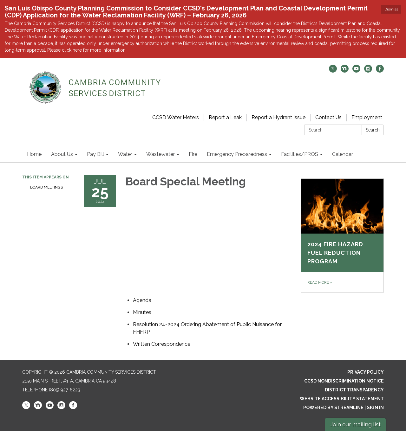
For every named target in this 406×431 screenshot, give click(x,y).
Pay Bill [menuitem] (95, 154)
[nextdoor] (345, 71)
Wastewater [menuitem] (160, 154)
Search (373, 129)
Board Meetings (46, 187)
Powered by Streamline (333, 407)
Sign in (375, 407)
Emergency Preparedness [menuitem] (237, 154)
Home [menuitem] (34, 154)
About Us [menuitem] (62, 154)
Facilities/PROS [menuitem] (299, 154)
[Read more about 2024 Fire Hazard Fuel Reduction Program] (342, 235)
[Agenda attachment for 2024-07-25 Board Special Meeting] (142, 300)
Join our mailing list (355, 424)
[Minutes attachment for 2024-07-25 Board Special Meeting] (142, 312)
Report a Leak (225, 117)
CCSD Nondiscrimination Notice (344, 380)
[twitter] (333, 71)
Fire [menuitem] (193, 154)
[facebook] (380, 71)
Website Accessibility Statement (342, 398)
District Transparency (354, 389)
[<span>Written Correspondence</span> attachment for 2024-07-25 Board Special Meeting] (161, 344)
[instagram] (368, 71)
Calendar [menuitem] (342, 154)
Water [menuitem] (125, 154)
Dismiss (391, 9)
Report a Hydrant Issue (278, 117)
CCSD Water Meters (175, 117)
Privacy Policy (365, 372)
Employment (366, 117)
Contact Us (328, 117)
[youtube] (356, 71)
